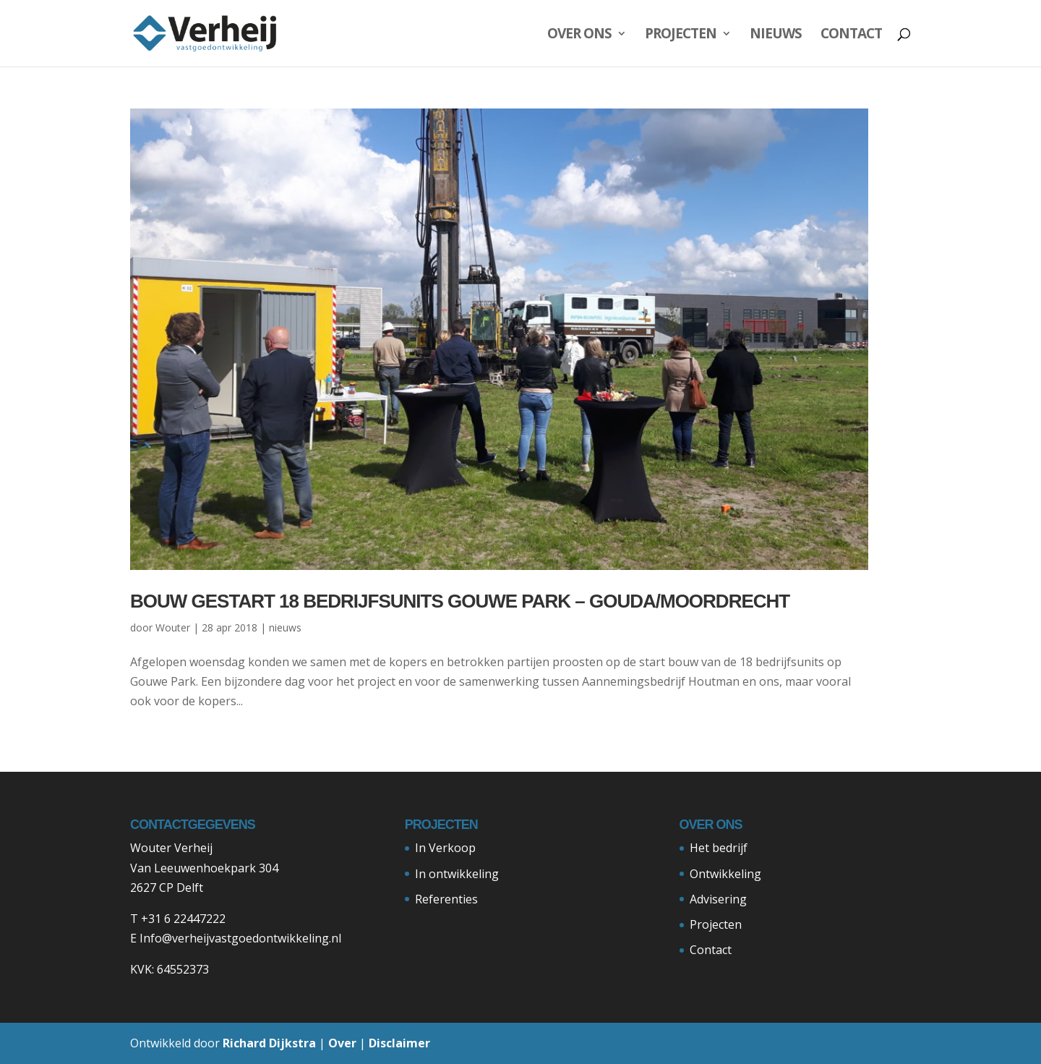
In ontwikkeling (457, 874)
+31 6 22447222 (183, 919)
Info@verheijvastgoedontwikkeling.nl (240, 938)
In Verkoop (445, 848)
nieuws (285, 627)
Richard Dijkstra (269, 1043)
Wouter (172, 627)
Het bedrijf (718, 848)
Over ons (579, 35)
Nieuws (776, 35)
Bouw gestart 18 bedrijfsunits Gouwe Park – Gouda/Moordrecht (459, 601)
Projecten (680, 35)
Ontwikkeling (725, 874)
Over (342, 1043)
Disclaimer (399, 1043)
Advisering (718, 899)
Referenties (446, 899)
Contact (851, 35)
